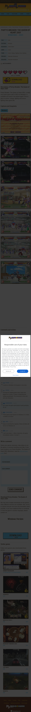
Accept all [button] (22, 371)
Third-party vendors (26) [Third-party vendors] (20, 356)
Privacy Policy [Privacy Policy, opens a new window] (13, 366)
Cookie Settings (5, 366)
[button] (15, 375)
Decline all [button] (8, 371)
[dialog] (15, 356)
